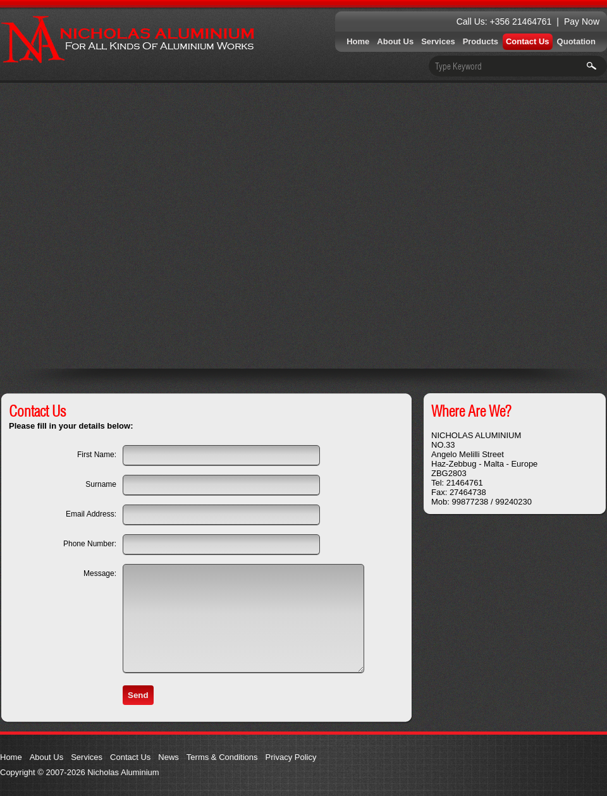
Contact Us (527, 41)
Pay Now (581, 21)
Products (480, 41)
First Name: (96, 454)
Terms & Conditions (222, 757)
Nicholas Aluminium (127, 39)
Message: (99, 573)
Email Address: (91, 514)
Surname (100, 484)
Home (357, 41)
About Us (395, 41)
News (168, 757)
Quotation (576, 41)
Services (438, 41)
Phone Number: (89, 543)
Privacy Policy (291, 757)
